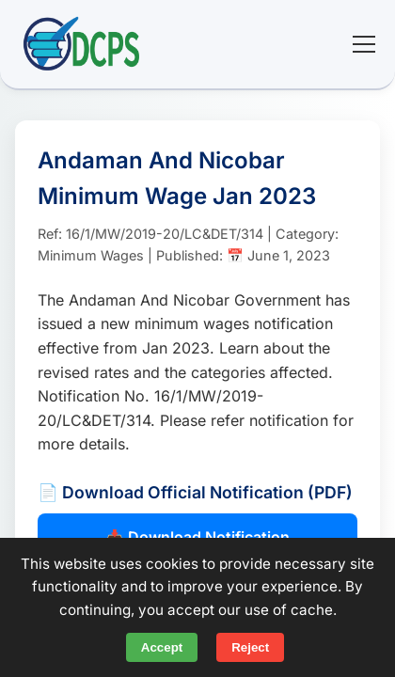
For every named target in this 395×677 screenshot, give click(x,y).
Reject (250, 647)
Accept (161, 647)
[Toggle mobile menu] (364, 44)
